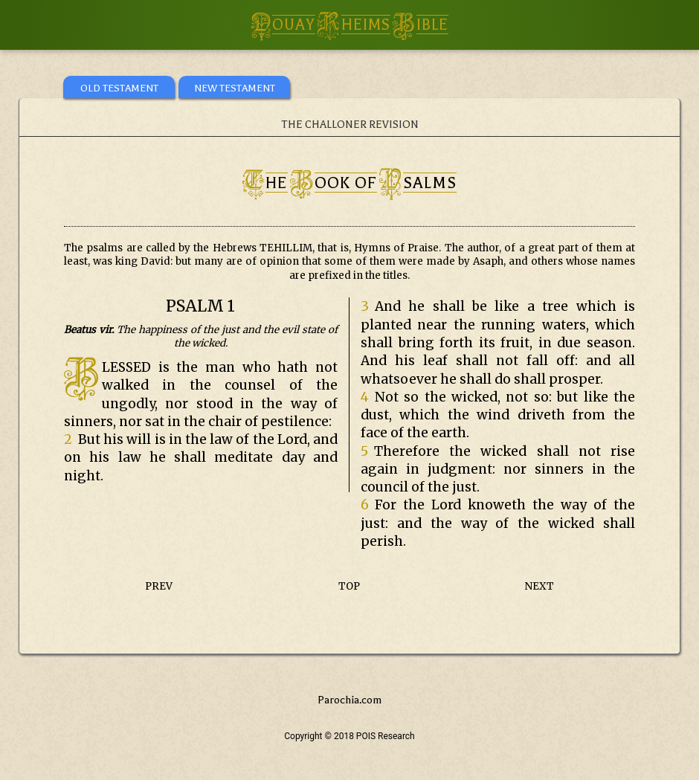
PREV (159, 586)
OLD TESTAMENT (119, 88)
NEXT (539, 586)
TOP (349, 586)
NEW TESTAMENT (234, 88)
